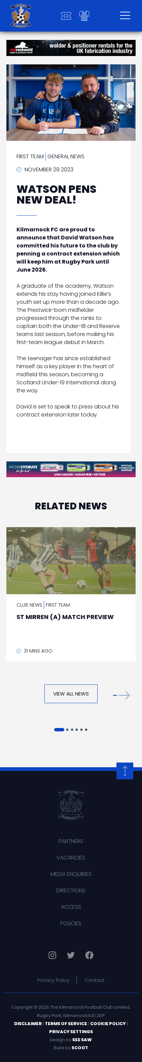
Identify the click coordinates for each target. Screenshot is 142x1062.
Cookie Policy (108, 1023)
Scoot (80, 1048)
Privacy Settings (71, 1032)
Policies (70, 923)
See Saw (82, 1040)
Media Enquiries (71, 874)
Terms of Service (66, 1023)
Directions (70, 890)
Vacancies (71, 857)
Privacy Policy (53, 980)
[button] (121, 695)
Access (71, 907)
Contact (95, 980)
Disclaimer (28, 1023)
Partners (71, 841)
